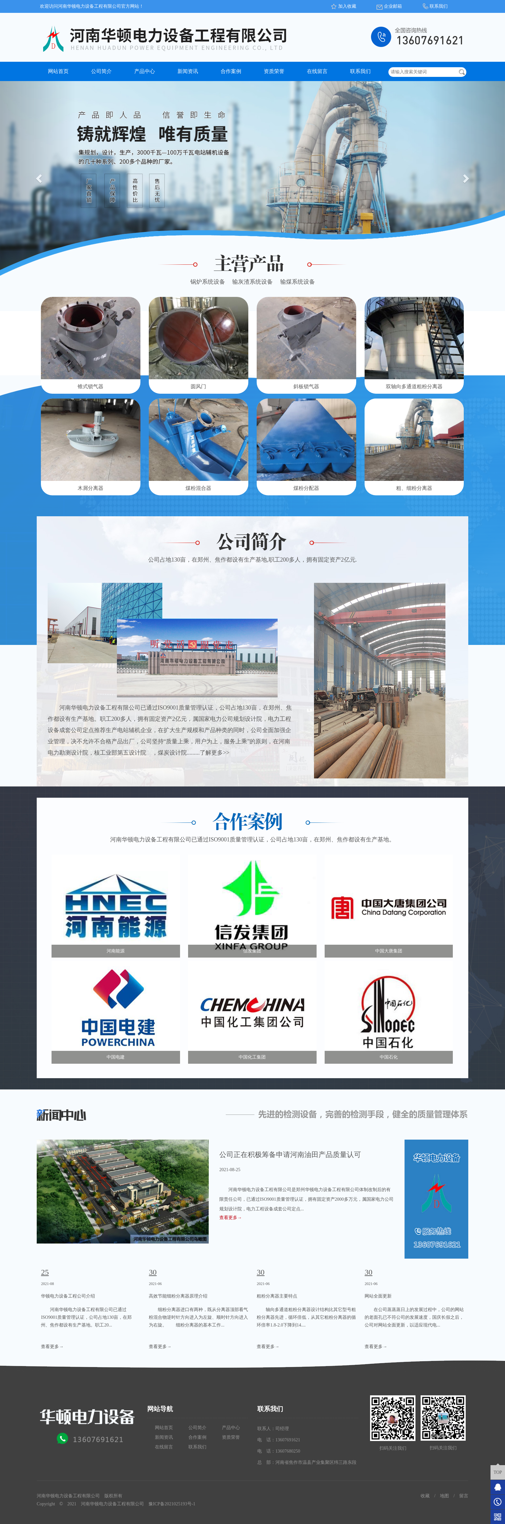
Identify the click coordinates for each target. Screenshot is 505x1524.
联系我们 (439, 6)
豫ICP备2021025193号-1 (171, 1503)
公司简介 (101, 71)
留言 (463, 1495)
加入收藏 (347, 6)
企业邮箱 (393, 6)
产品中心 (144, 71)
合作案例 (231, 71)
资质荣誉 (274, 71)
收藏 (425, 1495)
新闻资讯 (187, 71)
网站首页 (58, 71)
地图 (444, 1495)
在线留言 (317, 71)
